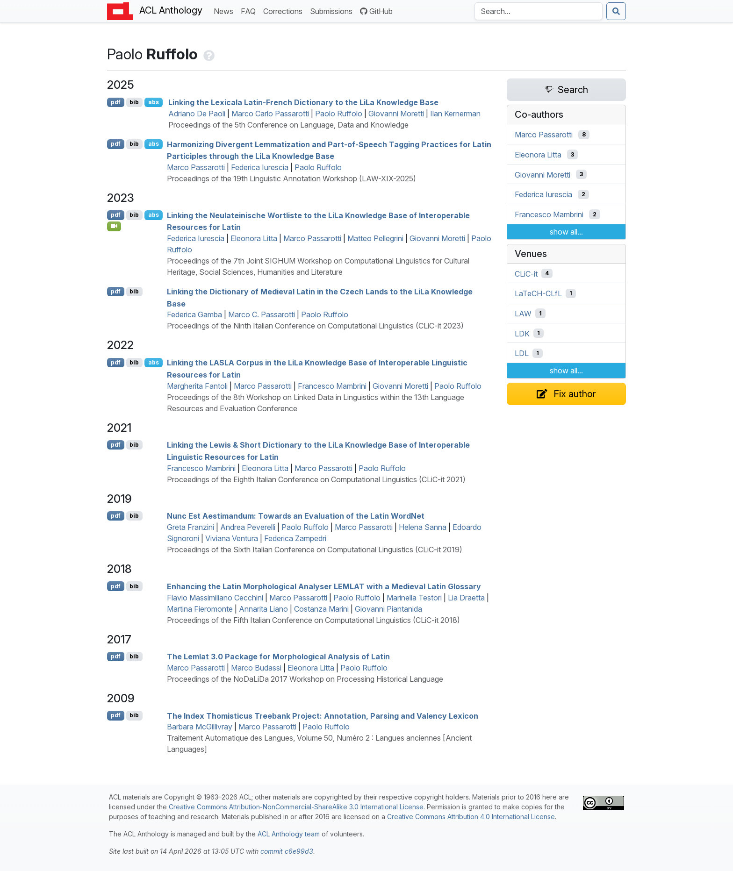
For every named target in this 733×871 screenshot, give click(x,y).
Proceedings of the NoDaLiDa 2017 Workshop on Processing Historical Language (305, 679)
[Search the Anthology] (538, 11)
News (225, 10)
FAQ (250, 10)
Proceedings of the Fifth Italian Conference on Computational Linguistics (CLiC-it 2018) (313, 620)
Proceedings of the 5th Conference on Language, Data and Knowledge (288, 124)
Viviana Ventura (231, 538)
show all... (566, 231)
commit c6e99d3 (286, 851)
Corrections (284, 10)
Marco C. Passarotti (261, 314)
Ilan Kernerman (455, 113)
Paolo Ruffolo (338, 113)
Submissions (333, 10)
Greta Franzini (190, 527)
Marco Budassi (256, 667)
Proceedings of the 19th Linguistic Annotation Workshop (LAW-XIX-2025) (291, 178)
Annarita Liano (263, 609)
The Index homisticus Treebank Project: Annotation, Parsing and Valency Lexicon (322, 715)
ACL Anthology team (289, 834)
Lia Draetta (466, 597)
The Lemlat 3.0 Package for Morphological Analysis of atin (278, 656)
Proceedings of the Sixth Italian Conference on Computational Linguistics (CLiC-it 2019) (314, 549)
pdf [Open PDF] (116, 102)
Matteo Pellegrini (375, 238)
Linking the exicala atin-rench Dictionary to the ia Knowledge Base (303, 102)
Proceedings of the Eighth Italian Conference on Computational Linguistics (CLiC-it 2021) (316, 479)
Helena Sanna (422, 527)
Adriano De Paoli (196, 113)
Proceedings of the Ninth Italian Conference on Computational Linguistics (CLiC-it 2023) (315, 325)
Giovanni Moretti (396, 113)
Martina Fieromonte (200, 609)
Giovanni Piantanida (388, 609)
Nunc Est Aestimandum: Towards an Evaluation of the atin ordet (295, 516)
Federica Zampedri (295, 538)
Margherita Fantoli (197, 386)
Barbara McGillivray (199, 726)
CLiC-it (526, 273)
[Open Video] (114, 226)
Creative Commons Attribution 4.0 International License (471, 817)
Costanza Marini (321, 609)
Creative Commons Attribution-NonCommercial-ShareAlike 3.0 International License (296, 807)
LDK (522, 333)
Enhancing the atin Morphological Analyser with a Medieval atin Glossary (324, 586)
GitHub (376, 11)
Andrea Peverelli (247, 527)
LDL (522, 353)
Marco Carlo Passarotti (270, 113)
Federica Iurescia (259, 167)
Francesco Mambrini (332, 386)
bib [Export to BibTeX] (134, 102)
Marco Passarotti (196, 167)
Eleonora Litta (253, 238)
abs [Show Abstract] (153, 102)
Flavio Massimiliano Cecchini (215, 597)
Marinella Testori (414, 597)
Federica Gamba (194, 314)
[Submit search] (616, 11)
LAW (523, 313)
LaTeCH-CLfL (538, 293)
